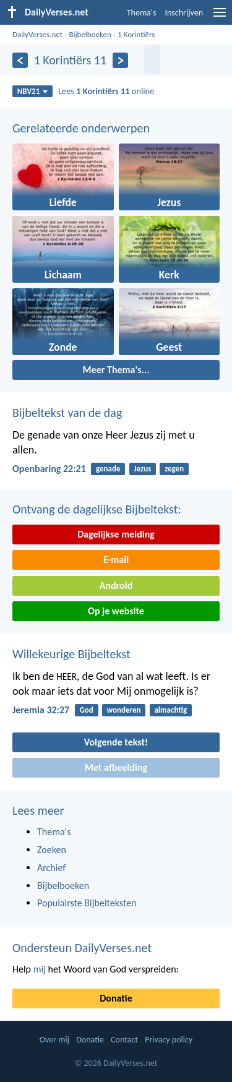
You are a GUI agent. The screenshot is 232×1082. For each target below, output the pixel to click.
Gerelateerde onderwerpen (81, 128)
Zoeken (51, 850)
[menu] (219, 17)
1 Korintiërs (136, 34)
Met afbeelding (116, 767)
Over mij (54, 1039)
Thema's (142, 12)
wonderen (124, 710)
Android (116, 585)
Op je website (116, 611)
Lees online (106, 91)
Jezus (142, 468)
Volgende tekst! (116, 742)
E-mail (116, 559)
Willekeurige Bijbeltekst (71, 653)
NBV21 (32, 91)
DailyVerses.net (37, 34)
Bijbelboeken (90, 34)
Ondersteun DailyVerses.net (82, 947)
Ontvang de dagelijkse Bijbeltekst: (96, 509)
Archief (51, 868)
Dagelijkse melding (116, 534)
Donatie (116, 998)
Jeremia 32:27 (40, 710)
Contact (124, 1039)
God (86, 710)
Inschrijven (184, 12)
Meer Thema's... (116, 370)
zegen (174, 468)
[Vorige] (20, 60)
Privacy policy (168, 1039)
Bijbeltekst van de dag (67, 412)
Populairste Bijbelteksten (87, 903)
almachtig (170, 710)
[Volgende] (120, 60)
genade (108, 468)
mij (39, 969)
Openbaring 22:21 (49, 468)
